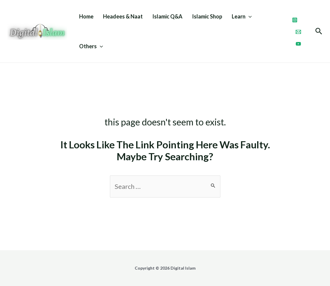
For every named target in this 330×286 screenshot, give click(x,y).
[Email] (298, 32)
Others (91, 46)
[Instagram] (294, 20)
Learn (242, 16)
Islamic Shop (207, 16)
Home (86, 16)
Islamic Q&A (167, 16)
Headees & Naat (123, 16)
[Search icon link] (319, 31)
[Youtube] (298, 43)
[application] (248, 16)
